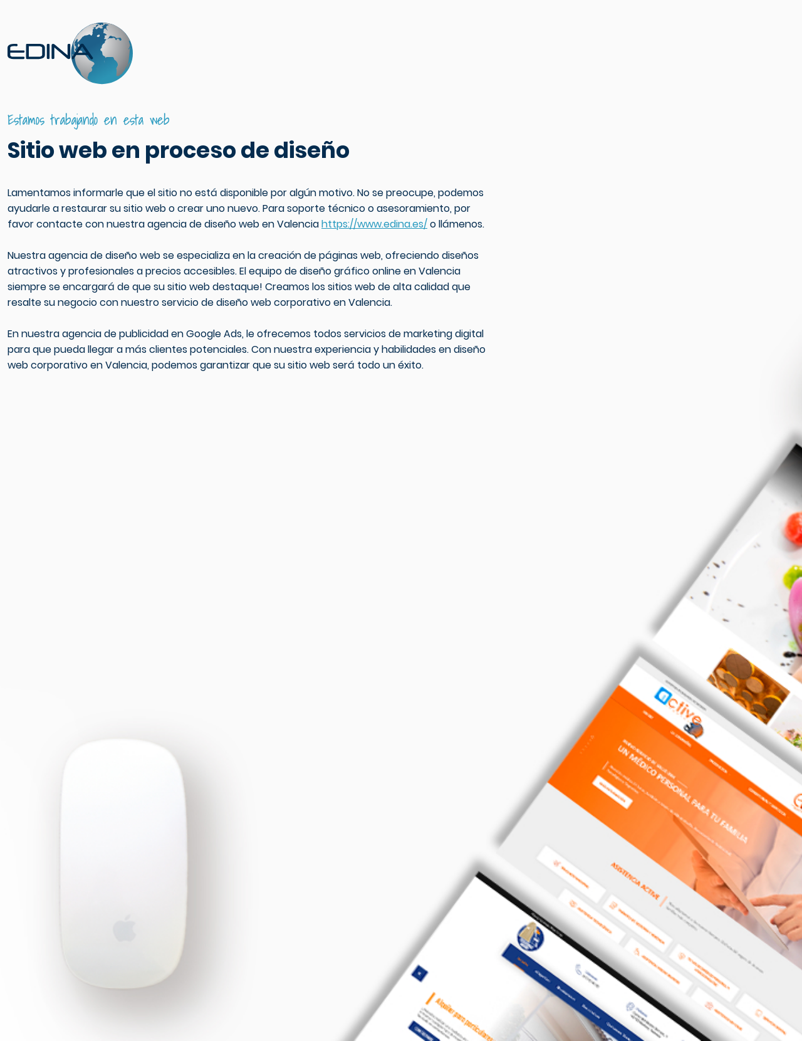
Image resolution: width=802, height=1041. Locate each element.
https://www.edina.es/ (374, 224)
